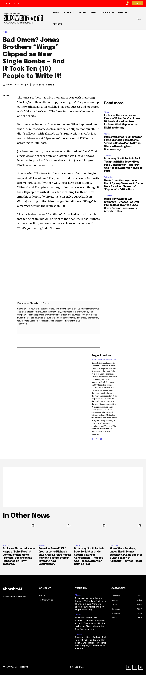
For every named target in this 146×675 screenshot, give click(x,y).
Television (108, 177)
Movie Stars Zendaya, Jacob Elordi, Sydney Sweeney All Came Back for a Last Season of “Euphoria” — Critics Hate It (126, 554)
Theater (108, 155)
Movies (107, 112)
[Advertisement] (73, 487)
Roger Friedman (45, 84)
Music (6, 32)
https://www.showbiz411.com (104, 359)
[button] (139, 18)
